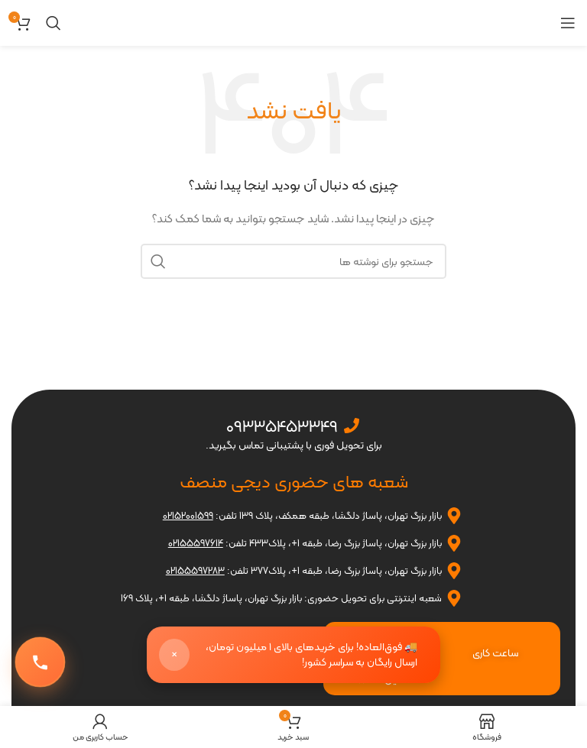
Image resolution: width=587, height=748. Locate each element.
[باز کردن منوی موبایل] (568, 23)
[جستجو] (53, 23)
